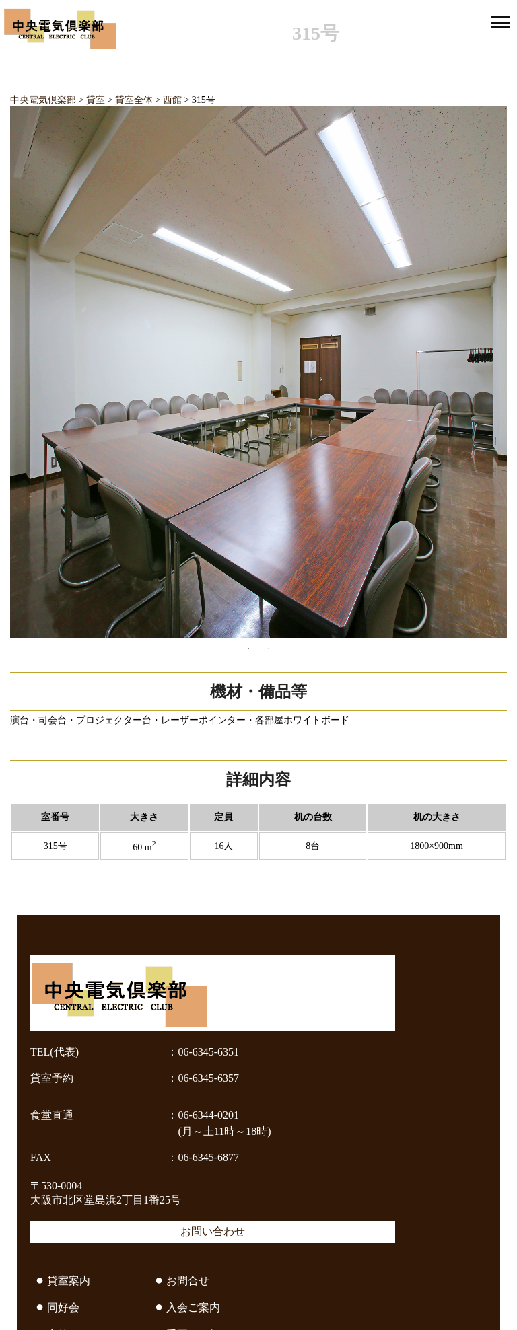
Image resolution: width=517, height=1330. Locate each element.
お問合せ (187, 1280)
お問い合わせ (212, 1231)
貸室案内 (68, 1280)
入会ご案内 (193, 1307)
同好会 (63, 1307)
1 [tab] (248, 648)
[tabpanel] (258, 372)
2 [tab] (268, 648)
